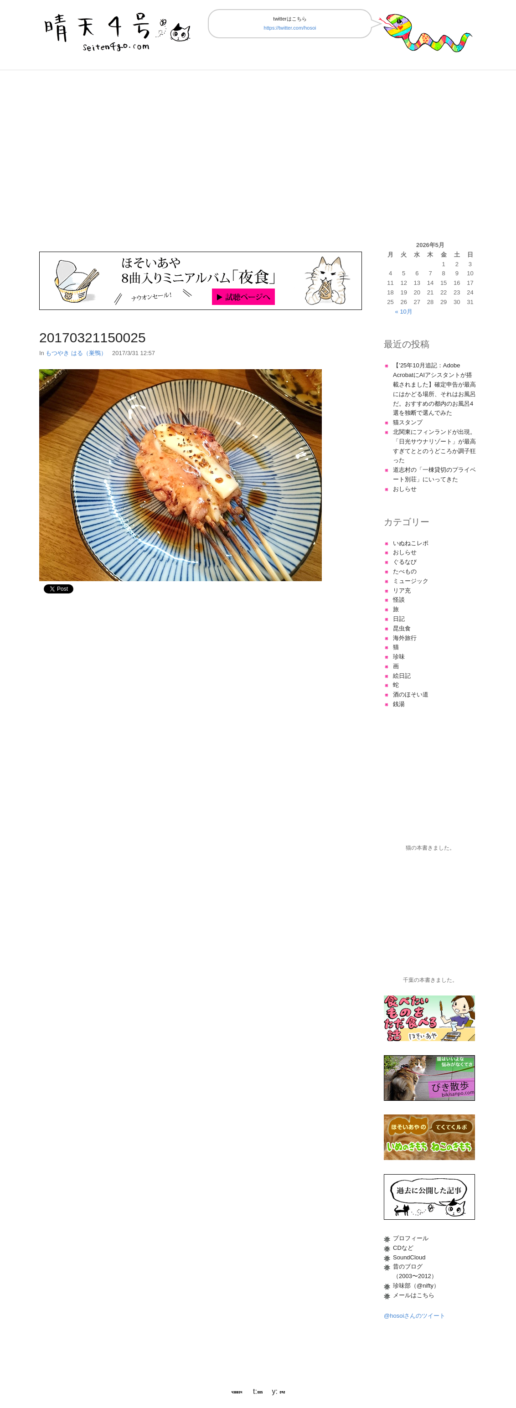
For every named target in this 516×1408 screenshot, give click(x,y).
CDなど (403, 1247)
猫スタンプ (408, 422)
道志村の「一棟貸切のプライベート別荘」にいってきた (434, 474)
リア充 (402, 590)
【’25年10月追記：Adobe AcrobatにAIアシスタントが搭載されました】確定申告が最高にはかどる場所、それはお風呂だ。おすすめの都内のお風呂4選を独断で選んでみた (434, 389)
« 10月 (404, 311)
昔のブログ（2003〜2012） (415, 1271)
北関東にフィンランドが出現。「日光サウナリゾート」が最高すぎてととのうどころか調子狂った (434, 446)
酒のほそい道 (410, 694)
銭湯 (399, 704)
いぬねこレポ (410, 543)
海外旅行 (405, 637)
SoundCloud (409, 1257)
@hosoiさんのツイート (414, 1315)
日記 (399, 618)
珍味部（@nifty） (416, 1285)
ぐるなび (405, 561)
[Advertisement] (258, 155)
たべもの (405, 571)
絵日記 (402, 675)
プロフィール (410, 1238)
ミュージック (410, 581)
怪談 (399, 599)
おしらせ (405, 488)
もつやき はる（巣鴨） (76, 353)
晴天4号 (118, 30)
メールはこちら (413, 1295)
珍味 (399, 656)
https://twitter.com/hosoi (290, 28)
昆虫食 (402, 628)
